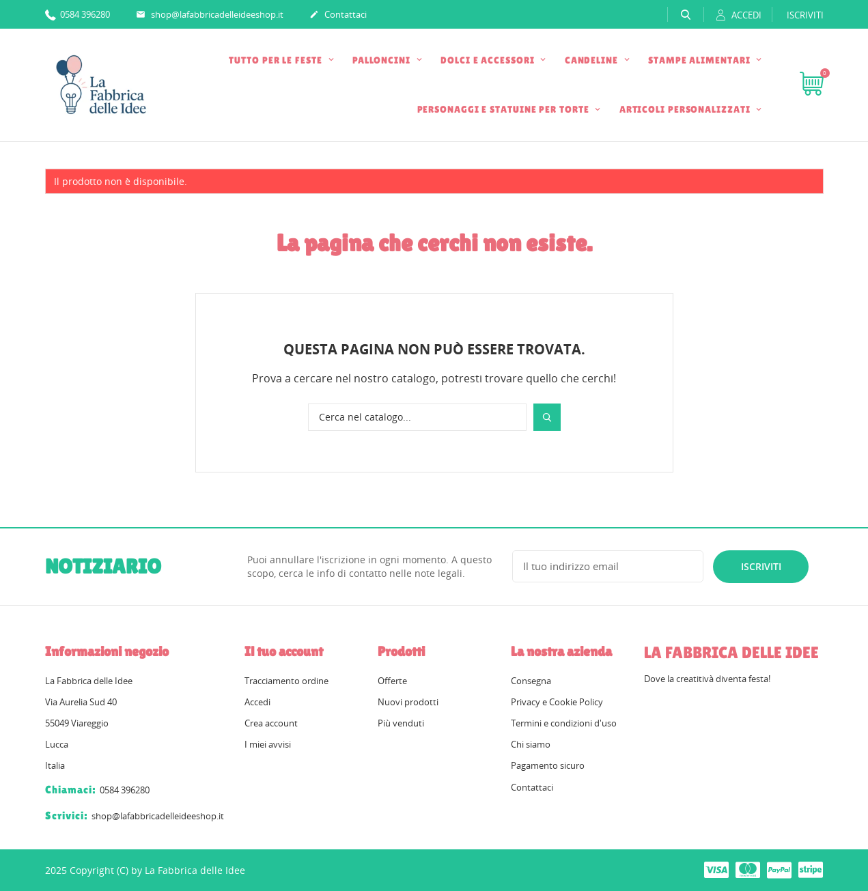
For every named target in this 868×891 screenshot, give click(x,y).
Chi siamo (530, 744)
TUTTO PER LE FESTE (276, 60)
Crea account (271, 723)
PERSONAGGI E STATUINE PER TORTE (504, 109)
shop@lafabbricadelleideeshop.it (209, 15)
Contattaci (338, 15)
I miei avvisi (267, 744)
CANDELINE (593, 60)
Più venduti (401, 723)
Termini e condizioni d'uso (564, 723)
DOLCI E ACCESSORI (488, 60)
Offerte (392, 681)
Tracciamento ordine (286, 681)
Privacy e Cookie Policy (557, 702)
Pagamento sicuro (548, 765)
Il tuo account (283, 651)
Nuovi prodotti (408, 702)
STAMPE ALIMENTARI (700, 60)
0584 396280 (77, 14)
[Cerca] (417, 417)
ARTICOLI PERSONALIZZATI (686, 109)
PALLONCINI (382, 60)
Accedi (257, 702)
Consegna (531, 681)
